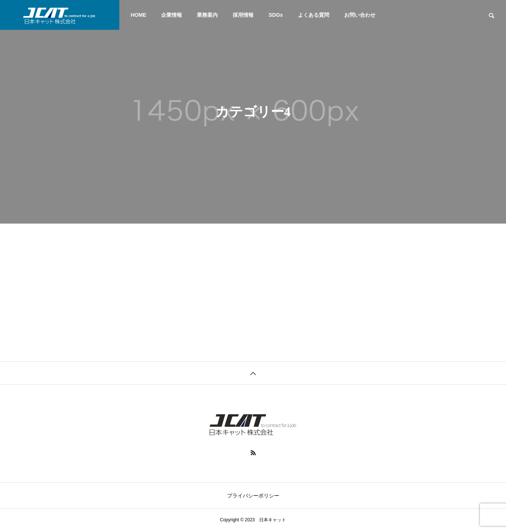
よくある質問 (313, 15)
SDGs (275, 15)
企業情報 (171, 15)
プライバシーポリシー (253, 496)
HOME (138, 15)
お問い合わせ (359, 15)
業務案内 (207, 15)
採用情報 (243, 15)
